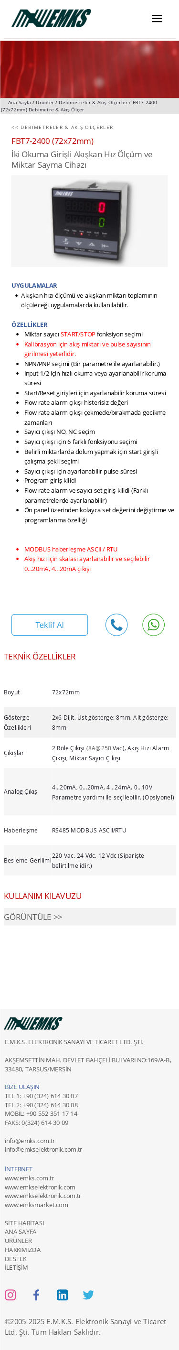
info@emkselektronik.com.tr (43, 1149)
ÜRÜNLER (17, 1240)
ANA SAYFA (20, 1231)
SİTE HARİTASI (23, 1223)
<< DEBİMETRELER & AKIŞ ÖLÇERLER (62, 127)
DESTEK (15, 1258)
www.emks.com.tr (28, 1178)
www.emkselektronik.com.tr (42, 1195)
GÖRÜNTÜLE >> (32, 916)
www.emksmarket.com (35, 1204)
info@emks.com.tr (29, 1140)
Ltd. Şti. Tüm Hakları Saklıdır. (52, 1332)
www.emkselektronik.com (39, 1187)
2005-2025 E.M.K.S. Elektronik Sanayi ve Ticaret (89, 1322)
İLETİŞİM (16, 1267)
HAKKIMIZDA (22, 1249)
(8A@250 (99, 748)
